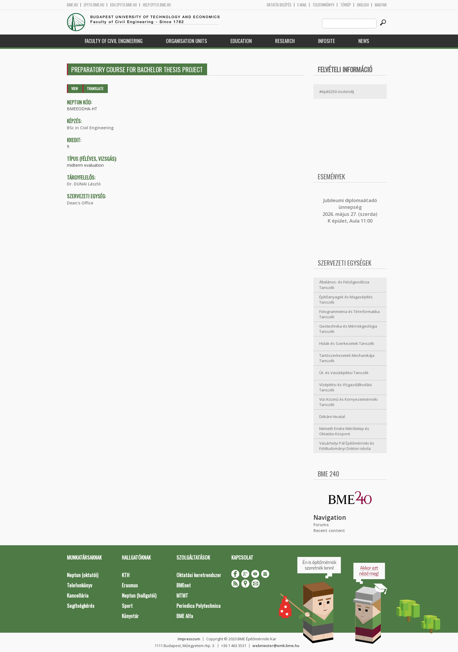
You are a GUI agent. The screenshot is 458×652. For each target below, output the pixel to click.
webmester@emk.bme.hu (275, 645)
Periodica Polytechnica (198, 605)
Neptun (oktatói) (82, 575)
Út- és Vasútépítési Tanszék (344, 372)
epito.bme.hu (94, 5)
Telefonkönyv (323, 5)
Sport (127, 605)
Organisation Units (186, 40)
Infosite (326, 40)
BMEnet (183, 585)
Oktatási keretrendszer (198, 575)
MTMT (182, 595)
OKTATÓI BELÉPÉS (279, 5)
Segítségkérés (80, 605)
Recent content (329, 530)
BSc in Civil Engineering (90, 127)
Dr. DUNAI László (84, 184)
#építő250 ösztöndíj (336, 91)
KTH (125, 575)
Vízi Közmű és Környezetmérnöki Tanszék (348, 402)
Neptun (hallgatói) (139, 595)
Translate (95, 88)
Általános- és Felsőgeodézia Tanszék (344, 284)
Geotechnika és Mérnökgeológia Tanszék (348, 329)
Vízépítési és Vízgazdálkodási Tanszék (345, 387)
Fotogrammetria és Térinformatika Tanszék (349, 314)
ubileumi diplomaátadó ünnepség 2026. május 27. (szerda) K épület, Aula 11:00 (349, 210)
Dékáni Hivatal (332, 416)
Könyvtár (130, 616)
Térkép (345, 5)
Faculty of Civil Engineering (114, 40)
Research (285, 40)
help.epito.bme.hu (157, 5)
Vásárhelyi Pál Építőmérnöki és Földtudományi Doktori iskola (346, 446)
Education (241, 40)
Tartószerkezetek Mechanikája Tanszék (346, 358)
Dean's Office (80, 203)
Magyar (381, 5)
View (74, 88)
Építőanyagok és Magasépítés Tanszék (346, 299)
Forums (321, 524)
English (363, 5)
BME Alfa (184, 616)
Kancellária (78, 595)
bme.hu (72, 5)
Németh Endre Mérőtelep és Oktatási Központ (344, 431)
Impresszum (189, 638)
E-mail (302, 5)
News (363, 40)
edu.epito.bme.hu (123, 5)
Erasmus (130, 585)
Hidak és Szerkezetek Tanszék (346, 343)
